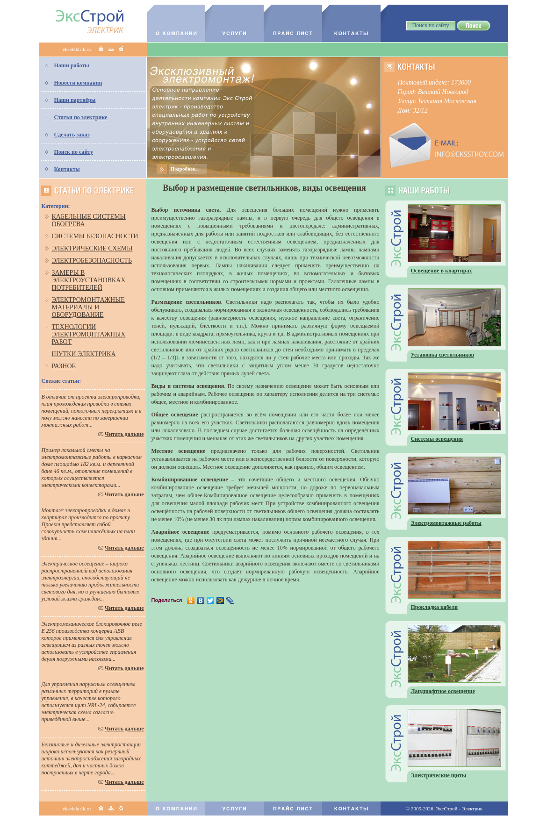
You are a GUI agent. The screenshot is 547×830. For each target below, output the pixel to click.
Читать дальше (124, 434)
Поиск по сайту (74, 152)
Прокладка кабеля (434, 607)
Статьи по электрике (81, 117)
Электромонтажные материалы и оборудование (88, 307)
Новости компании (78, 82)
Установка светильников (443, 354)
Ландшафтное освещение (443, 691)
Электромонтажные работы (446, 523)
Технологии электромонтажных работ (89, 334)
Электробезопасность (92, 260)
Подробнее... (185, 169)
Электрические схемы (92, 248)
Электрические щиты (439, 775)
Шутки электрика (84, 354)
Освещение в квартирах (441, 270)
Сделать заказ (72, 134)
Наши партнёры (75, 100)
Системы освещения (437, 439)
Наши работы (71, 65)
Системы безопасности (95, 236)
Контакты (67, 169)
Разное (64, 366)
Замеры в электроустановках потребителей (89, 280)
